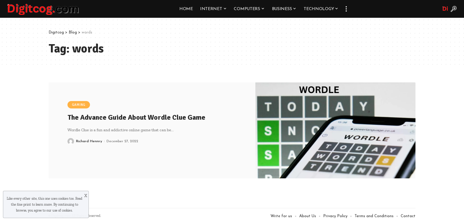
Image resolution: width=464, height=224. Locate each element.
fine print (24, 204)
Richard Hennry (89, 141)
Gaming (79, 105)
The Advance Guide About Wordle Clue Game (136, 117)
